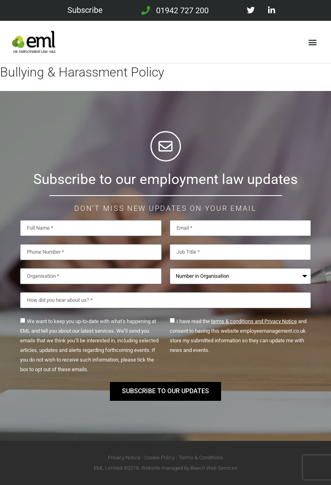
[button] (312, 41)
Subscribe (85, 10)
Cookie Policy (159, 458)
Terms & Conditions (201, 458)
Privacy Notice (124, 458)
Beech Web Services (214, 468)
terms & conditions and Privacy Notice (254, 321)
